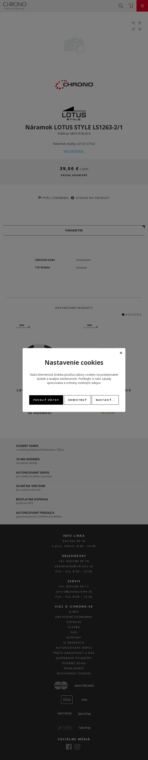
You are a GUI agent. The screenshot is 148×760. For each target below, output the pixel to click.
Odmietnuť (77, 399)
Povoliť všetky (46, 399)
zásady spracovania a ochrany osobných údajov (79, 381)
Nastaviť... (105, 399)
